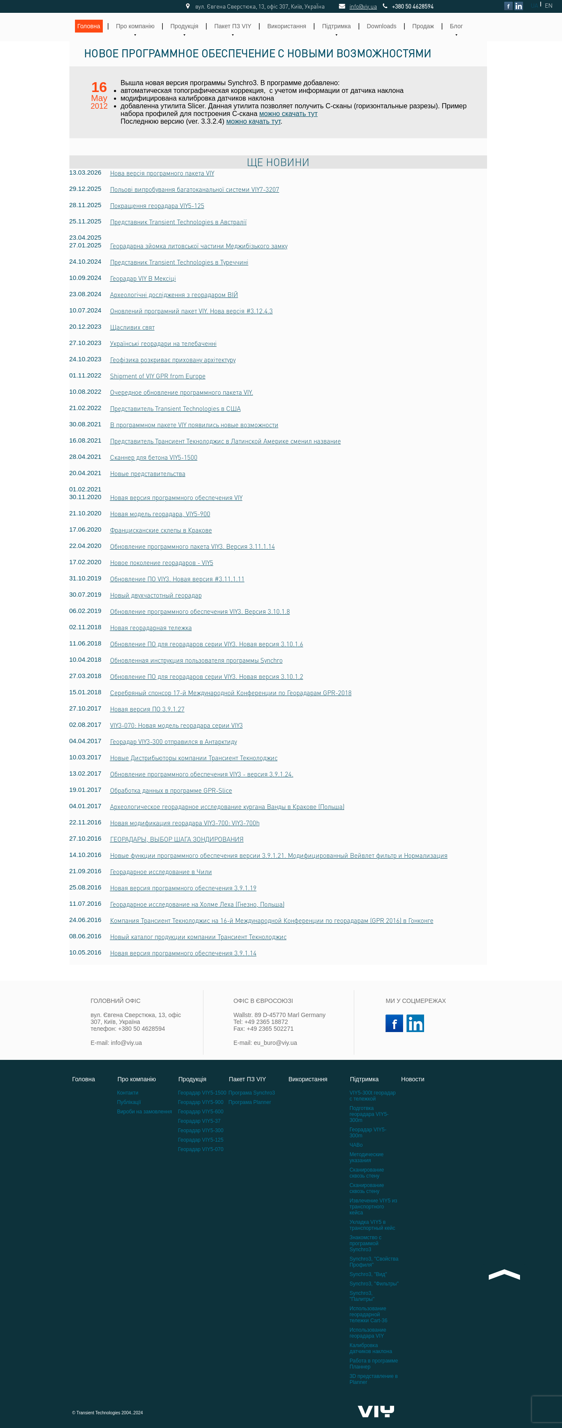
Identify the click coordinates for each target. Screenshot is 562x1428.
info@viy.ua (354, 6)
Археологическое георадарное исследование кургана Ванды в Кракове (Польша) (227, 806)
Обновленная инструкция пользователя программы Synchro (196, 660)
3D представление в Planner (374, 1379)
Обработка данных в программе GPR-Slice (171, 790)
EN (549, 5)
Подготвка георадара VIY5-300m (369, 1114)
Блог (456, 26)
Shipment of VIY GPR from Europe (158, 376)
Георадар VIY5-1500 (202, 1093)
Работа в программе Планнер (374, 1364)
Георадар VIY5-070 (201, 1149)
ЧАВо (356, 1145)
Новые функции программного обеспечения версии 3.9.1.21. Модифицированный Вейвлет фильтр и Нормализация (279, 855)
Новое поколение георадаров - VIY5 (161, 562)
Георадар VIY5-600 (201, 1112)
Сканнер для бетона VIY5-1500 (153, 457)
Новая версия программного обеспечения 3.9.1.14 (183, 953)
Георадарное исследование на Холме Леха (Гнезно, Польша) (197, 904)
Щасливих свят (132, 327)
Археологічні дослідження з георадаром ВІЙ (174, 294)
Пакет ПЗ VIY (232, 26)
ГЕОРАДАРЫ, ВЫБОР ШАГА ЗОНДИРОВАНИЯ (177, 839)
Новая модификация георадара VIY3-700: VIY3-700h (185, 822)
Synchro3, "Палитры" (362, 1296)
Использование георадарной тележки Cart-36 (369, 1315)
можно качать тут (253, 121)
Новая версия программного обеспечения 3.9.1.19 (183, 888)
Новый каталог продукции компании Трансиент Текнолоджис (198, 936)
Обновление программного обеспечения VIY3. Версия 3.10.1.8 (200, 611)
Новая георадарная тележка (151, 627)
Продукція (184, 26)
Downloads (381, 26)
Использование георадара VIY (368, 1333)
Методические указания (366, 1157)
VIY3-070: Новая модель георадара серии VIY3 (176, 725)
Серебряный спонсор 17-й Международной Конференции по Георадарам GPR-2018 (231, 692)
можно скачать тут (288, 113)
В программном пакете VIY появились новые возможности (194, 424)
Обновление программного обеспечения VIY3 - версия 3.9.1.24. (201, 774)
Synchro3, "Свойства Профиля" (374, 1262)
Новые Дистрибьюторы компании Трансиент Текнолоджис (194, 757)
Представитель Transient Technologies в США (175, 408)
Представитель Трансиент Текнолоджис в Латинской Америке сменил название (225, 441)
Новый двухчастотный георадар (156, 595)
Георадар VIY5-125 (201, 1140)
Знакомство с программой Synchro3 (366, 1243)
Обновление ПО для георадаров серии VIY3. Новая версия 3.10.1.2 (206, 676)
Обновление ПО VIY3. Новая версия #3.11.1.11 (177, 578)
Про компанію (135, 26)
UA (534, 5)
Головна (89, 26)
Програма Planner (249, 1102)
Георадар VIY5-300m (368, 1133)
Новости (412, 1079)
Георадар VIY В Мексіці (143, 278)
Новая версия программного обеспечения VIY (176, 497)
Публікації (129, 1102)
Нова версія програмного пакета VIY (162, 173)
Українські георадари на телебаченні (163, 343)
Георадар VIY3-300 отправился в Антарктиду (173, 741)
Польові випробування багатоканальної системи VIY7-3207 (194, 189)
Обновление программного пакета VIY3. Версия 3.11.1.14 (192, 546)
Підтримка (336, 26)
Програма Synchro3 (251, 1093)
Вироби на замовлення (144, 1112)
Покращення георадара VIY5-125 (157, 205)
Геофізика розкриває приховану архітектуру (173, 359)
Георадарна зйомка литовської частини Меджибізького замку (198, 245)
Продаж (423, 26)
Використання (286, 26)
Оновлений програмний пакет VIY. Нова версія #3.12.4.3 (191, 310)
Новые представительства (147, 473)
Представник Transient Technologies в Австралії (178, 221)
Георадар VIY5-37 (199, 1121)
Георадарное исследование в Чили (161, 871)
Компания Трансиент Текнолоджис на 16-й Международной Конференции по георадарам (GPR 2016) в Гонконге (271, 920)
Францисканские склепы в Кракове (161, 530)
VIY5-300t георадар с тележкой (373, 1096)
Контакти (127, 1093)
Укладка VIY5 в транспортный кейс (372, 1225)
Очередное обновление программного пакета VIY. (181, 392)
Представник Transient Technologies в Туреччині (179, 262)
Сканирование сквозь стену (367, 1173)
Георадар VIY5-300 (201, 1130)
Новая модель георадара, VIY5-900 (160, 513)
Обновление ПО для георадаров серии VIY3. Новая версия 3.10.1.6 (206, 644)
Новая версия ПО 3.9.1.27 (147, 709)
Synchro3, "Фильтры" (374, 1284)
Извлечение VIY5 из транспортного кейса (373, 1207)
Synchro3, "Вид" (368, 1274)
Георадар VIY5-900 (201, 1102)
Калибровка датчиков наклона (371, 1348)
